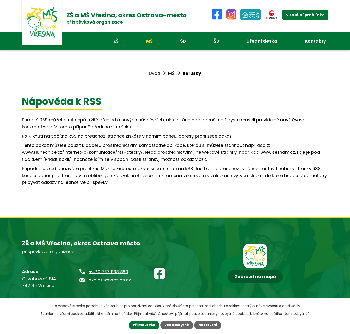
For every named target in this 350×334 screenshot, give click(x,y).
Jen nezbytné (177, 325)
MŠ (149, 41)
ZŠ (116, 41)
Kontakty (315, 41)
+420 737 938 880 (108, 272)
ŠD (183, 41)
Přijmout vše (142, 325)
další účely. (291, 305)
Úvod (154, 73)
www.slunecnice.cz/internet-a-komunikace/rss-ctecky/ (82, 152)
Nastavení (209, 325)
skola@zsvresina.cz (110, 280)
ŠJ (216, 41)
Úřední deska (261, 41)
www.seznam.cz (278, 152)
